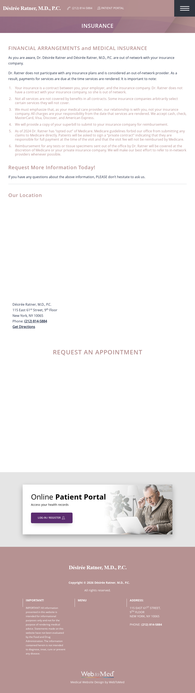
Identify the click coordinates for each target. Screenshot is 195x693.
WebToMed (117, 682)
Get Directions (23, 327)
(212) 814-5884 (35, 321)
